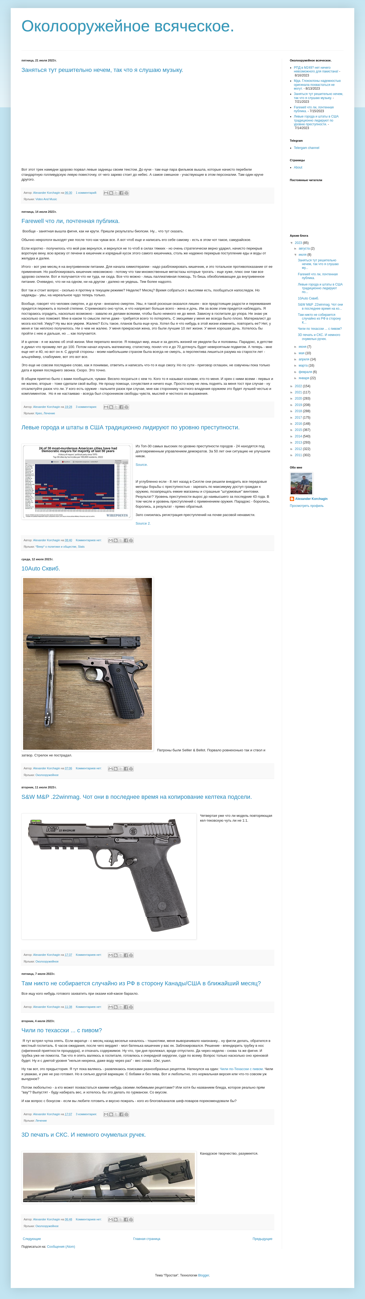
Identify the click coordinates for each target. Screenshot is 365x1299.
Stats (81, 546)
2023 (299, 243)
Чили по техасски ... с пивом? (61, 1030)
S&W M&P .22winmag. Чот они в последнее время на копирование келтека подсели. (136, 796)
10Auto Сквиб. (40, 568)
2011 (299, 455)
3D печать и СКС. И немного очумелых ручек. (83, 1134)
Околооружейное (47, 775)
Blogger (203, 1275)
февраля (306, 372)
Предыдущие (262, 1239)
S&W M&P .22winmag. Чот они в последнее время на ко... (320, 306)
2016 (299, 424)
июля (303, 255)
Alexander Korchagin (311, 499)
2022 (299, 386)
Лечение (49, 413)
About (298, 167)
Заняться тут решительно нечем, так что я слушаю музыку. (102, 70)
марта (304, 365)
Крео (38, 413)
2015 (299, 430)
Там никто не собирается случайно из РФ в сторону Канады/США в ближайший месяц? (141, 983)
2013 (299, 442)
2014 (299, 436)
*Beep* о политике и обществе (55, 546)
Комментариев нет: (89, 540)
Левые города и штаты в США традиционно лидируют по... (320, 288)
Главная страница (146, 1239)
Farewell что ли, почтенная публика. (70, 221)
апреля (304, 359)
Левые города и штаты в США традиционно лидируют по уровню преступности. (130, 427)
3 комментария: (87, 406)
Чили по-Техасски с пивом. (242, 1069)
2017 (299, 417)
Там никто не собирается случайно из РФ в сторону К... (319, 318)
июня (303, 347)
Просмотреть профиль (307, 506)
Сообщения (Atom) (61, 1247)
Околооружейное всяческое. (128, 26)
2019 (299, 405)
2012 (299, 449)
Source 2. (143, 523)
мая (302, 353)
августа (305, 248)
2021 (299, 392)
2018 (299, 411)
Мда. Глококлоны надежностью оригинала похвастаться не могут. (317, 84)
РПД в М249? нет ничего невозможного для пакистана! (316, 69)
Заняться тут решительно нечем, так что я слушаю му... (318, 264)
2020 (299, 398)
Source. (142, 465)
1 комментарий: (87, 192)
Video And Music (46, 199)
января (304, 378)
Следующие (32, 1239)
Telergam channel (306, 148)
